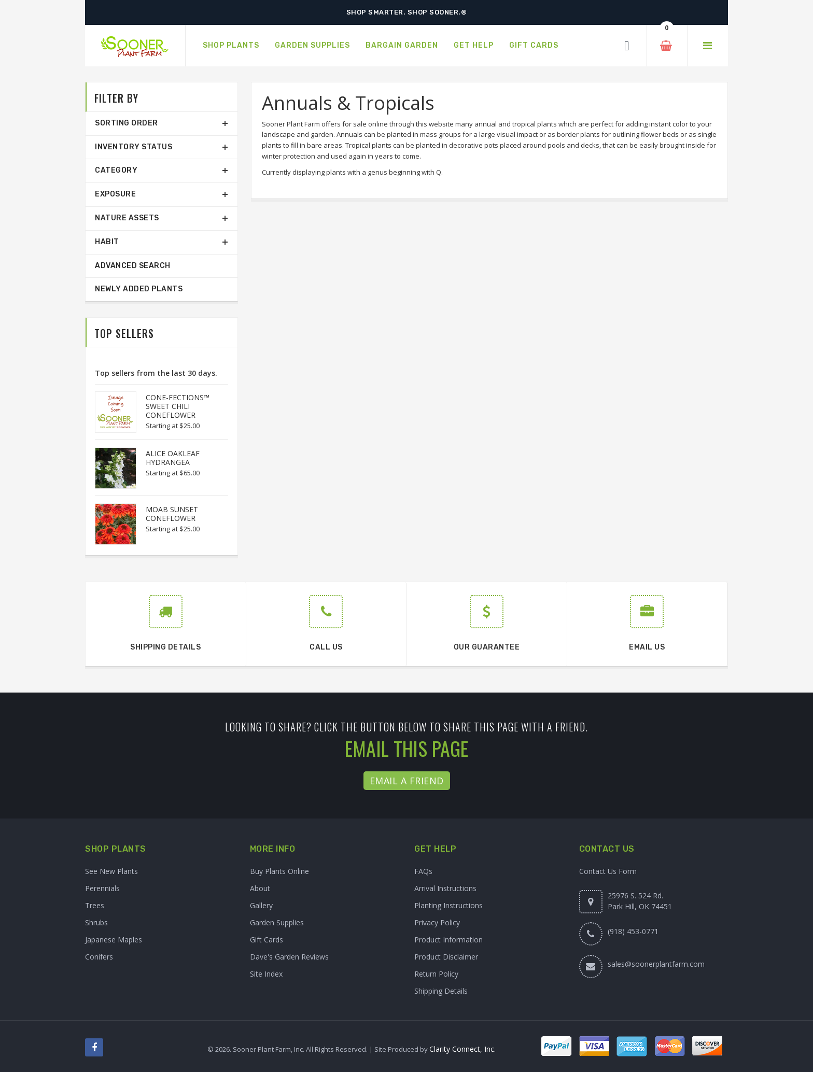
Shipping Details (441, 991)
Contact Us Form (608, 871)
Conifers (99, 957)
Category (116, 170)
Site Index (266, 974)
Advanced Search (133, 265)
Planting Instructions (448, 905)
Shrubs (96, 922)
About (260, 888)
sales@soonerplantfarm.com (656, 964)
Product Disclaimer (446, 957)
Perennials (102, 888)
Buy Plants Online (279, 871)
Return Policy (436, 974)
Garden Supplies (277, 922)
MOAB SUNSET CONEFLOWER (172, 514)
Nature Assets (127, 218)
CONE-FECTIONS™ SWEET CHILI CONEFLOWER (177, 406)
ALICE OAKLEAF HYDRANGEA (173, 458)
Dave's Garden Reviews (289, 957)
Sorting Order (126, 123)
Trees (94, 905)
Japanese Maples (113, 939)
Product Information (448, 939)
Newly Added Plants (139, 289)
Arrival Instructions (445, 888)
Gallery (261, 905)
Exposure (115, 194)
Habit (107, 241)
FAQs (423, 871)
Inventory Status (133, 147)
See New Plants (111, 871)
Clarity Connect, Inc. (462, 1049)
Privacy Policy (437, 922)
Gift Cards (266, 939)
